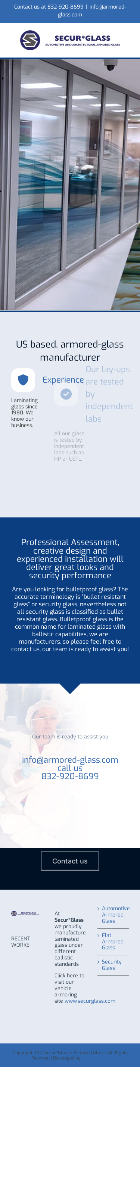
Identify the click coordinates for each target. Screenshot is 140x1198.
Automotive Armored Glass (113, 915)
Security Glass (112, 965)
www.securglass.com (90, 1001)
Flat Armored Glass (113, 942)
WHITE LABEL (95, 1058)
